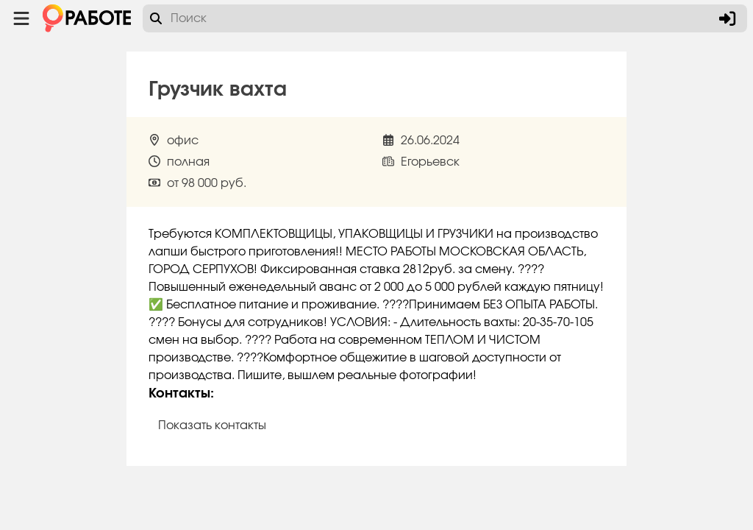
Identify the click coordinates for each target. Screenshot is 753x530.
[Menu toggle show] (21, 18)
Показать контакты (212, 425)
